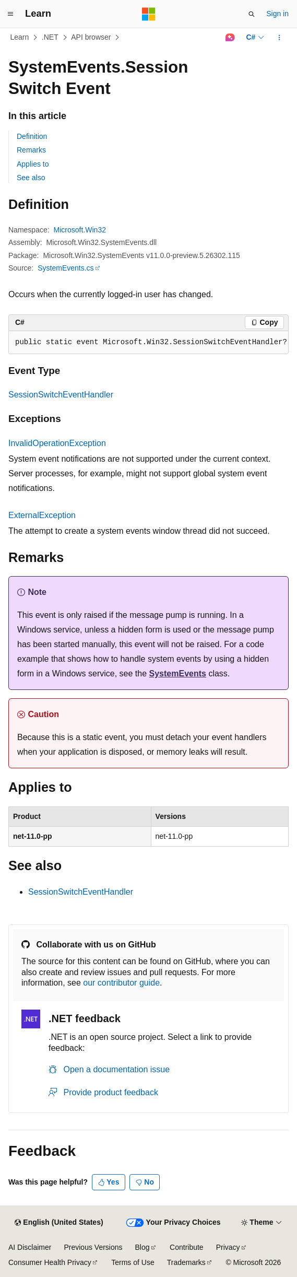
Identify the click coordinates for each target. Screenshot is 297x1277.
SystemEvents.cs (65, 268)
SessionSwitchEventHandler (60, 394)
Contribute (187, 1247)
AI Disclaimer (29, 1247)
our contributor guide (121, 982)
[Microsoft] (149, 14)
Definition (32, 136)
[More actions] (279, 37)
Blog (142, 1247)
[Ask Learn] (230, 37)
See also (31, 177)
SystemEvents (177, 673)
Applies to (33, 164)
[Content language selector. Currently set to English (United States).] (58, 1222)
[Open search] (251, 14)
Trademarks (186, 1262)
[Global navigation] (10, 14)
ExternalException (42, 515)
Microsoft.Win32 (80, 230)
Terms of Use (132, 1262)
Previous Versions (93, 1247)
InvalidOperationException (57, 443)
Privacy (228, 1247)
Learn (19, 37)
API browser (91, 37)
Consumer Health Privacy (49, 1262)
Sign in (277, 13)
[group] (148, 342)
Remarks (31, 150)
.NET (50, 37)
